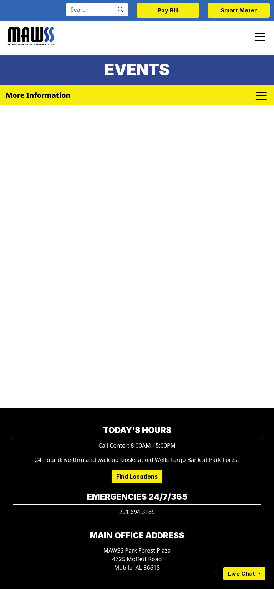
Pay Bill (168, 10)
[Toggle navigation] (260, 36)
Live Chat (242, 573)
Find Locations (137, 476)
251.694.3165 (137, 512)
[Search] (89, 9)
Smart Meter (238, 10)
